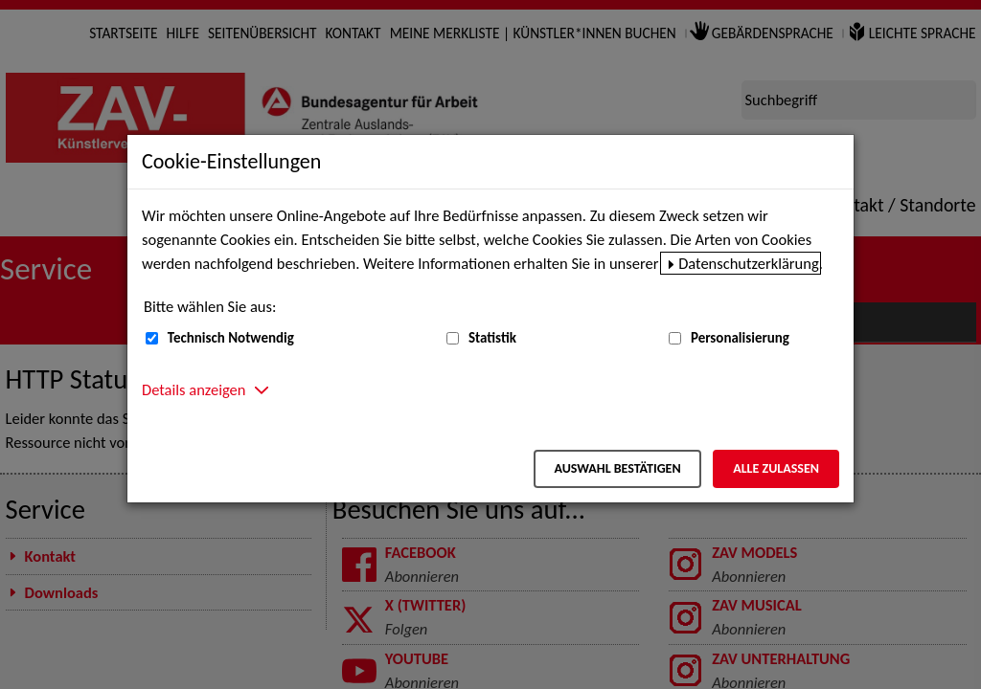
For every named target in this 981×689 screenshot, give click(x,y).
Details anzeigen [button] (193, 389)
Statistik (492, 337)
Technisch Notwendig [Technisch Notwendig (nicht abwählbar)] (231, 337)
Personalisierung (740, 337)
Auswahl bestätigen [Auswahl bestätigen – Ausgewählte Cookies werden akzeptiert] (617, 468)
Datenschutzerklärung (748, 263)
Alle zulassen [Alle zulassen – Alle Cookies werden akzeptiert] (776, 468)
